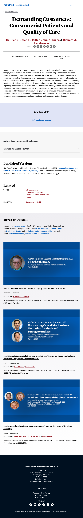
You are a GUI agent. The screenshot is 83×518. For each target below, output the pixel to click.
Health (28, 197)
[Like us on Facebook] (48, 504)
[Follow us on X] (30, 504)
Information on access (41, 120)
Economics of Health (33, 202)
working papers (20, 226)
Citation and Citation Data (16, 148)
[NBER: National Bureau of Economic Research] (18, 5)
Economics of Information (35, 192)
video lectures (31, 234)
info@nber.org (41, 479)
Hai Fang (12, 40)
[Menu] (77, 5)
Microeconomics (32, 190)
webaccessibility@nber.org (41, 481)
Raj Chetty (19, 367)
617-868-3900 (41, 477)
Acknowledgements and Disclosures (20, 141)
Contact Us (41, 470)
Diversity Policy (41, 495)
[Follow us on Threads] (43, 504)
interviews (45, 234)
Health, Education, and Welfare (37, 195)
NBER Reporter (41, 228)
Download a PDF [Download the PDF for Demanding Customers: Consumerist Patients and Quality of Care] (41, 112)
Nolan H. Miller (30, 40)
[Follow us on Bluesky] (39, 504)
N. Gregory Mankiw (21, 297)
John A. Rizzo (50, 40)
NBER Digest (56, 228)
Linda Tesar (47, 437)
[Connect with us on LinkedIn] (35, 504)
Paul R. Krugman (34, 437)
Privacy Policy (41, 497)
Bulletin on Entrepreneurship (40, 231)
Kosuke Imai (30, 367)
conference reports (16, 234)
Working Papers (11, 11)
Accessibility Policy (41, 493)
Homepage (41, 488)
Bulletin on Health (13, 231)
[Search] (70, 5)
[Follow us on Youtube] (52, 504)
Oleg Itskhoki (20, 437)
